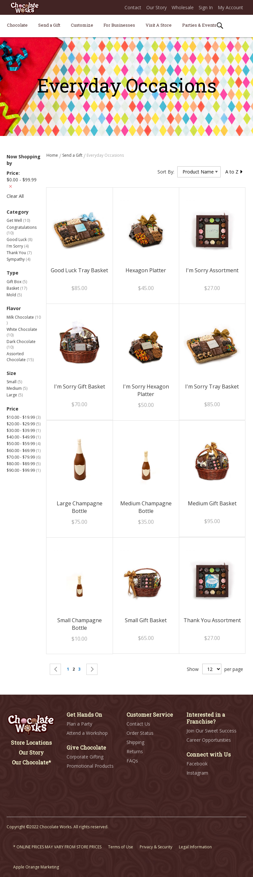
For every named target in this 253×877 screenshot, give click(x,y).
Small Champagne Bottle (79, 624)
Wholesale (183, 7)
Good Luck (19, 239)
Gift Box (17, 281)
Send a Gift (72, 155)
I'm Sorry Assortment (212, 270)
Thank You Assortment (212, 620)
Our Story (156, 7)
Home (52, 155)
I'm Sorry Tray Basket (212, 386)
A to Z (234, 172)
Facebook (197, 763)
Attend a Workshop (87, 733)
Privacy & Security (156, 847)
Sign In (206, 7)
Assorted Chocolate (20, 356)
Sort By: (165, 172)
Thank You (19, 252)
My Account (230, 7)
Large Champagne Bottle (79, 507)
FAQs (132, 760)
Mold (14, 295)
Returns (134, 751)
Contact (133, 7)
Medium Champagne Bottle (146, 507)
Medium (17, 388)
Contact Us (138, 724)
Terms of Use (120, 847)
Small (14, 382)
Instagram (197, 773)
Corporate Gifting (85, 757)
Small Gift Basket (146, 620)
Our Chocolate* (31, 762)
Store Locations (31, 742)
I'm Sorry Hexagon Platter (146, 390)
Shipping (135, 742)
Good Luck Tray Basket (79, 270)
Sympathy (18, 259)
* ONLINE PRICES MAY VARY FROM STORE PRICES (57, 847)
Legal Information (195, 847)
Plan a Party (79, 724)
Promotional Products (90, 766)
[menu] (126, 26)
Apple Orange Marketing (36, 867)
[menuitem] (17, 25)
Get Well (18, 220)
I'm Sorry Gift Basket (79, 386)
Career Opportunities (208, 740)
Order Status (140, 733)
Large (15, 395)
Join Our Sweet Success (211, 731)
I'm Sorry (18, 246)
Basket (17, 288)
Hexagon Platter (146, 270)
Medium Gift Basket (212, 503)
